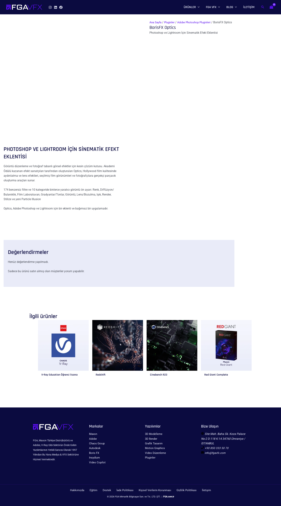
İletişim (201, 490)
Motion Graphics (155, 448)
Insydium (95, 457)
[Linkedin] (55, 7)
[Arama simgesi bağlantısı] (262, 7)
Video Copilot (97, 462)
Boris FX (94, 453)
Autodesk (95, 448)
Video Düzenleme (156, 453)
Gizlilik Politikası (183, 490)
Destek (108, 490)
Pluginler (171, 22)
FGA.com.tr (169, 497)
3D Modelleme (154, 434)
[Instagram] (50, 7)
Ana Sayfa (156, 22)
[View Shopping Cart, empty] (271, 7)
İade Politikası (125, 490)
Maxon (93, 434)
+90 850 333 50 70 (216, 448)
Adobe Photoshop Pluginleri (196, 22)
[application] (198, 7)
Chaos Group (97, 443)
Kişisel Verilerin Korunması (153, 490)
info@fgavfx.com (216, 453)
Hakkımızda (83, 490)
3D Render (151, 438)
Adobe (93, 438)
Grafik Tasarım (154, 443)
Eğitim (97, 490)
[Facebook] (61, 7)
